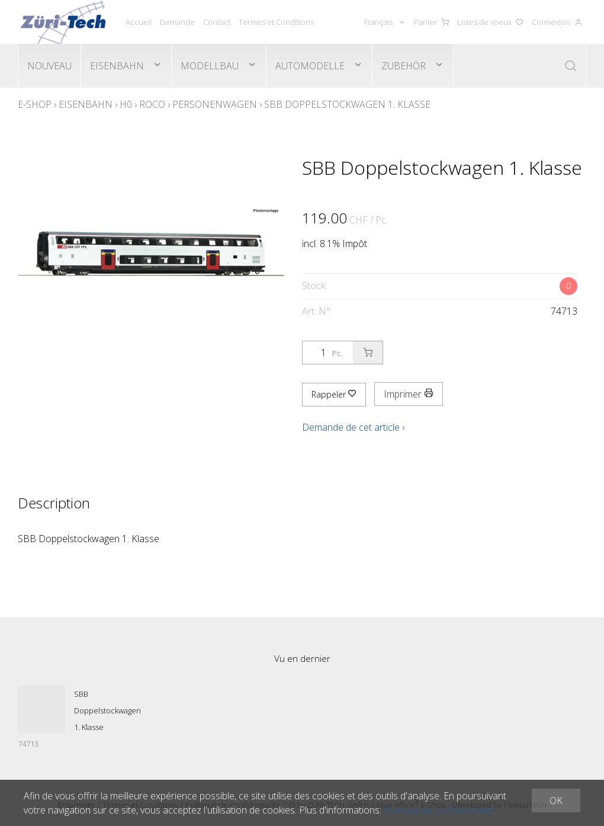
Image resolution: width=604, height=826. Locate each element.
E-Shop (35, 104)
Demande (177, 22)
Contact (216, 22)
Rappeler (333, 394)
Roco (152, 104)
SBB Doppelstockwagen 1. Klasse (347, 104)
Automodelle (310, 65)
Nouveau (49, 65)
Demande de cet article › (353, 427)
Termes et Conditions (276, 22)
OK (556, 800)
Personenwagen (214, 104)
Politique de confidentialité (439, 810)
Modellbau (210, 65)
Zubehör (403, 65)
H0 (126, 104)
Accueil (139, 22)
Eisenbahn (117, 65)
